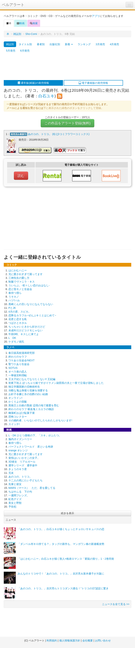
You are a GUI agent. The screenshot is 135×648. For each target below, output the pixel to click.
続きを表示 (67, 513)
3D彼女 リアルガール (21, 461)
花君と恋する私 (17, 319)
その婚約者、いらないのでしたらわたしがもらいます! (40, 420)
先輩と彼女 (15, 484)
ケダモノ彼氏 (16, 341)
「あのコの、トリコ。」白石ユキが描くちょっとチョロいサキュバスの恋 (61, 529)
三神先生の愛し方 (18, 277)
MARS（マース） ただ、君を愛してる (31, 487)
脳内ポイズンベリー (20, 439)
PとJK (12, 307)
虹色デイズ (15, 499)
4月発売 (114, 44)
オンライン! (15, 397)
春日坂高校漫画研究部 (21, 352)
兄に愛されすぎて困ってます (25, 274)
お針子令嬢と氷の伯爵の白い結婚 (28, 394)
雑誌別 (17, 33)
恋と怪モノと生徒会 (20, 289)
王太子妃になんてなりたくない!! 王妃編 (31, 379)
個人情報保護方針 (69, 640)
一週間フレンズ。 (18, 495)
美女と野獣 (15, 502)
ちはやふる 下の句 (20, 491)
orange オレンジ (18, 450)
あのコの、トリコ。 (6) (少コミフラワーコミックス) (58, 134)
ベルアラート (13, 5)
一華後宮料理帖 (17, 375)
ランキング (84, 44)
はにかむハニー (17, 270)
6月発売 (25, 50)
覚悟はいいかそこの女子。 (24, 457)
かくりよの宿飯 (17, 401)
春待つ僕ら (15, 292)
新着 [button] (69, 44)
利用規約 (51, 640)
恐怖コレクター (17, 416)
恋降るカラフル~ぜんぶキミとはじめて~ (32, 315)
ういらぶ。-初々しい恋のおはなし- (29, 285)
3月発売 (100, 44)
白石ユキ (46, 96)
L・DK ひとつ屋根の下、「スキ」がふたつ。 (35, 435)
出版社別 (55, 44)
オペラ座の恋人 (17, 371)
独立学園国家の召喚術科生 (24, 386)
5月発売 (10, 50)
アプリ (96, 15)
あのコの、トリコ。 (20, 476)
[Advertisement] (66, 67)
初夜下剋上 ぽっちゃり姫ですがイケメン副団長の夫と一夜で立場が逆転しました (56, 382)
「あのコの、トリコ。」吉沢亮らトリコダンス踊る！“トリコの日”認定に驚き (63, 588)
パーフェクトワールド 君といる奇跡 (30, 446)
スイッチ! (14, 424)
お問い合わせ (103, 640)
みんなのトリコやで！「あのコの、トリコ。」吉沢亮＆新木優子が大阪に (61, 573)
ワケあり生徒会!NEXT (21, 360)
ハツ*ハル (14, 300)
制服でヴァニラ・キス (21, 281)
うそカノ (13, 296)
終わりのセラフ (17, 356)
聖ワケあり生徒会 (18, 364)
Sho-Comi (31, 33)
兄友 (11, 472)
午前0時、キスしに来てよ (23, 334)
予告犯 (12, 506)
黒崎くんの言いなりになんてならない (30, 304)
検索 (34, 23)
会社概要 (87, 640)
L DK (12, 337)
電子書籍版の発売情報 (93, 82)
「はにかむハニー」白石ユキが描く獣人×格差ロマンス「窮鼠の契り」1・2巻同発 (66, 558)
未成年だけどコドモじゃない (25, 330)
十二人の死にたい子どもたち (25, 480)
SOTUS (12, 367)
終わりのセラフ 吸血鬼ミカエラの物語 (31, 409)
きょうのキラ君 (17, 469)
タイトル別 (25, 44)
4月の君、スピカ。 (19, 311)
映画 (21, 23)
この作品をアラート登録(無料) (67, 123)
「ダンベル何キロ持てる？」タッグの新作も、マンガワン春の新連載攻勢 (61, 543)
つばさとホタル (17, 322)
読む (21, 176)
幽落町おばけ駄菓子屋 (21, 412)
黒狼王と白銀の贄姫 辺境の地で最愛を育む (33, 405)
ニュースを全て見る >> (115, 604)
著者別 (41, 44)
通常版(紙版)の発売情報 (33, 82)
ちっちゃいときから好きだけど (26, 326)
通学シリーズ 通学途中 (22, 465)
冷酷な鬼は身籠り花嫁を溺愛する (28, 390)
